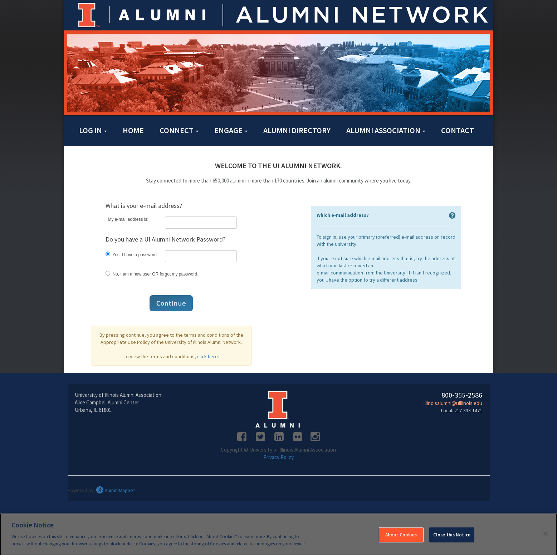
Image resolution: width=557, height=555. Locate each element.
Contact (457, 130)
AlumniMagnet (115, 490)
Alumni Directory (297, 130)
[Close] (545, 538)
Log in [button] (93, 130)
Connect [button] (179, 130)
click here (207, 356)
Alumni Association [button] (385, 130)
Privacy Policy (278, 457)
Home (133, 130)
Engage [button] (231, 130)
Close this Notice (451, 539)
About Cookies (401, 539)
